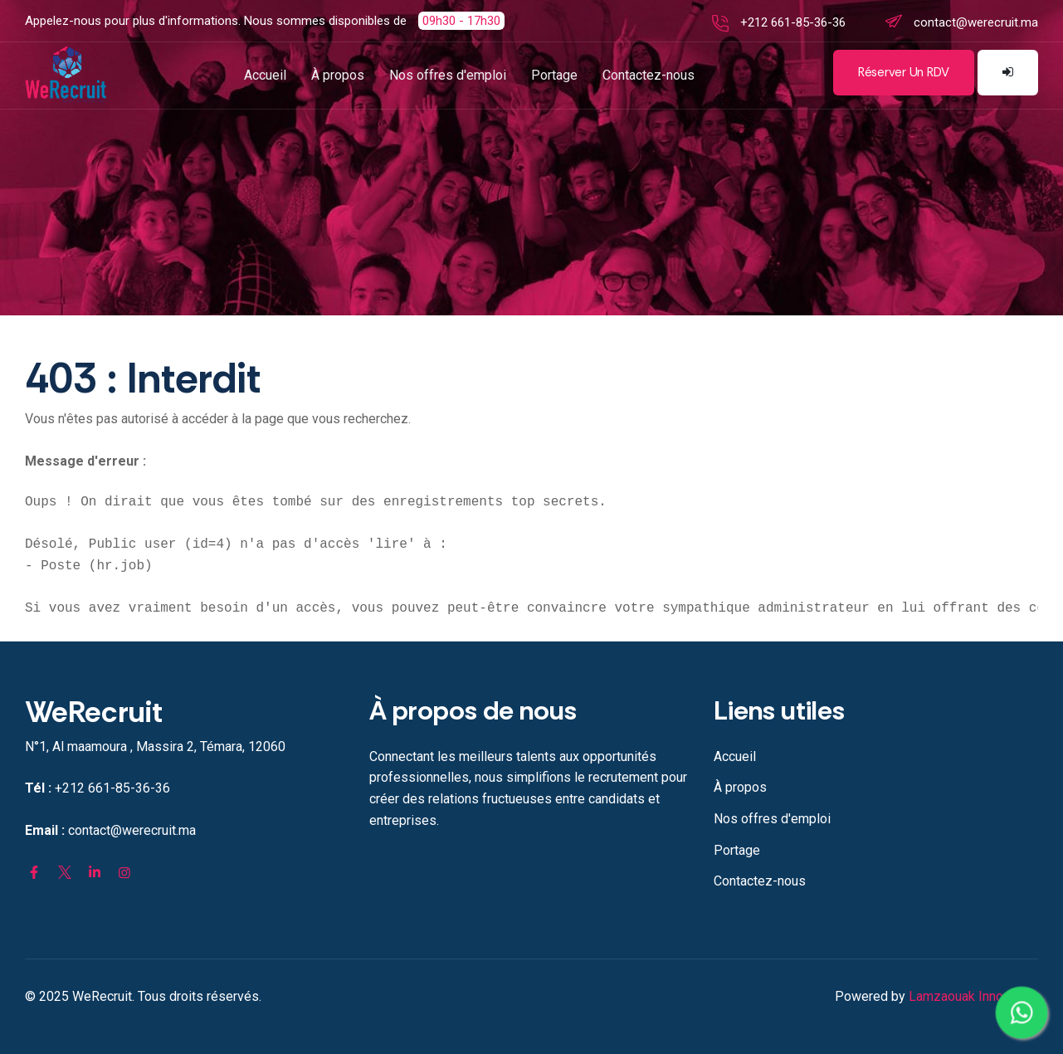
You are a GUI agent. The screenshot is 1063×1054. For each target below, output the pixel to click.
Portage (554, 75)
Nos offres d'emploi (447, 75)
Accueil (265, 75)
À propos (337, 75)
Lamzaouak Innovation (973, 996)
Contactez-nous (648, 75)
